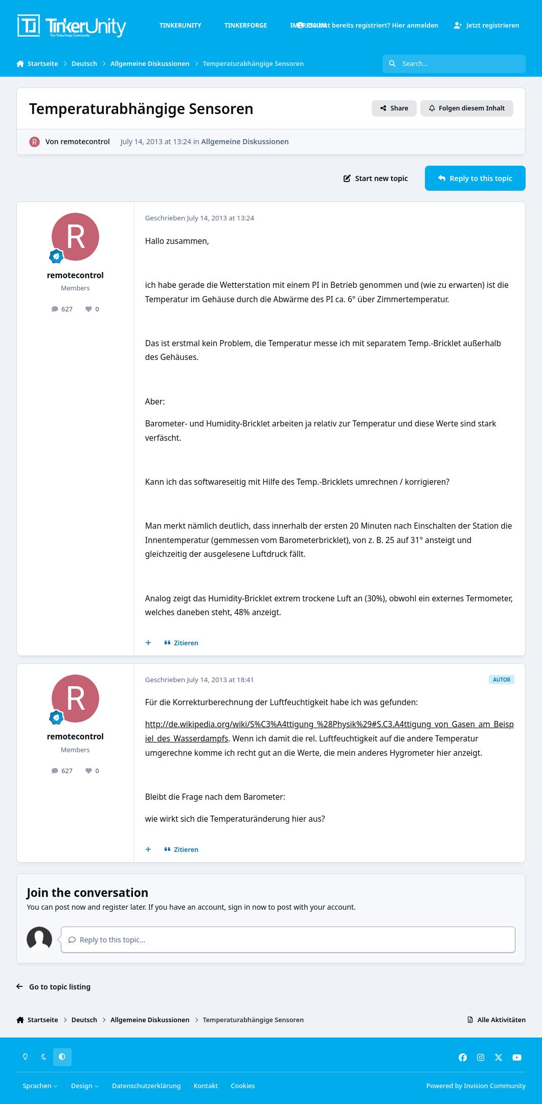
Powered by (476, 1086)
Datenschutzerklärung (146, 1086)
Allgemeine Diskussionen (244, 141)
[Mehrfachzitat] (147, 643)
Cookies (243, 1086)
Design (85, 1086)
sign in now (247, 907)
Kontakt (206, 1086)
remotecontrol (84, 141)
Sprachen (40, 1086)
